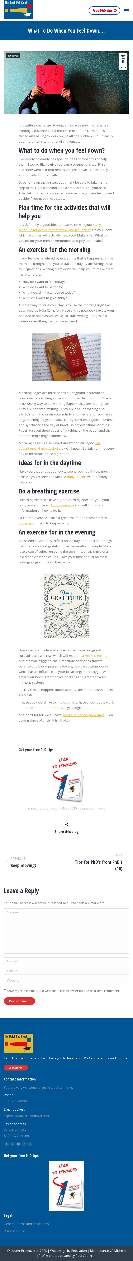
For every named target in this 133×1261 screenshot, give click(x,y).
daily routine (77, 477)
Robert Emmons (50, 707)
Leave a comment (92, 808)
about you (12, 55)
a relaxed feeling (94, 655)
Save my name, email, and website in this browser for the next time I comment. (63, 991)
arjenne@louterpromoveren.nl (27, 1115)
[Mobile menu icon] (126, 10)
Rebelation (79, 1251)
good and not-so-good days (83, 715)
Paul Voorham (86, 1256)
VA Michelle (118, 1251)
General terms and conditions (26, 1224)
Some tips (26, 523)
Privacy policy (14, 1231)
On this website (62, 505)
